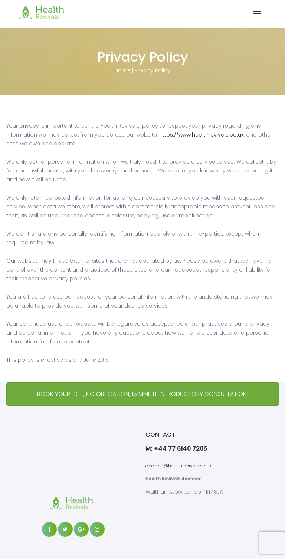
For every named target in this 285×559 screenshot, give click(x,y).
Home (123, 70)
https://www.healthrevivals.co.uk (201, 134)
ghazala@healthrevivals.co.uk (178, 466)
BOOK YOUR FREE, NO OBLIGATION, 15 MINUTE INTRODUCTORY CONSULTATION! (142, 394)
